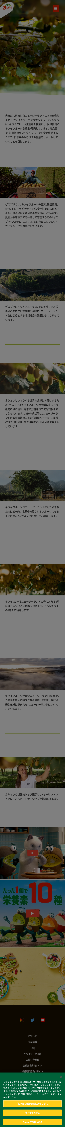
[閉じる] (61, 1080)
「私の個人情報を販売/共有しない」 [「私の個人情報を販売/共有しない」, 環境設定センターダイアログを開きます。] (32, 1107)
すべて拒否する (32, 1116)
